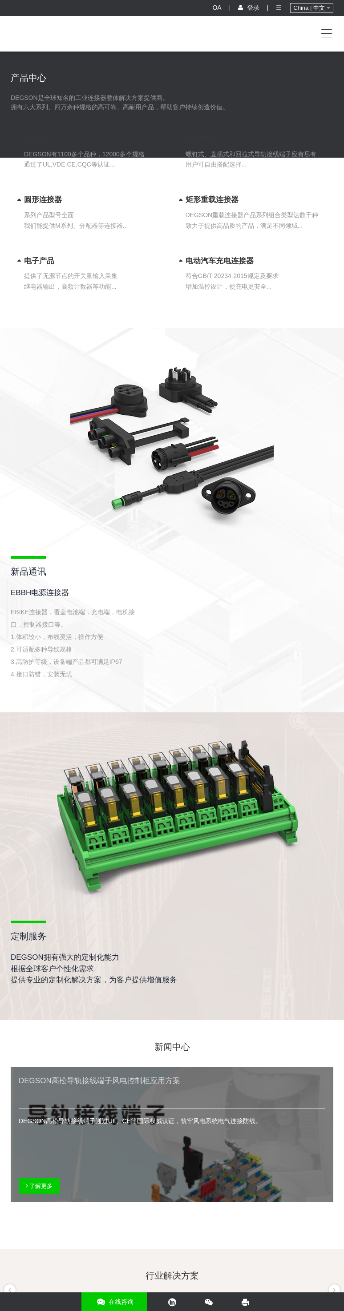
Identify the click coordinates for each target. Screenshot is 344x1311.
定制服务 (28, 936)
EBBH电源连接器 (40, 592)
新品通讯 (28, 571)
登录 (248, 7)
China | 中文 (311, 7)
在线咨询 (114, 1302)
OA (216, 7)
